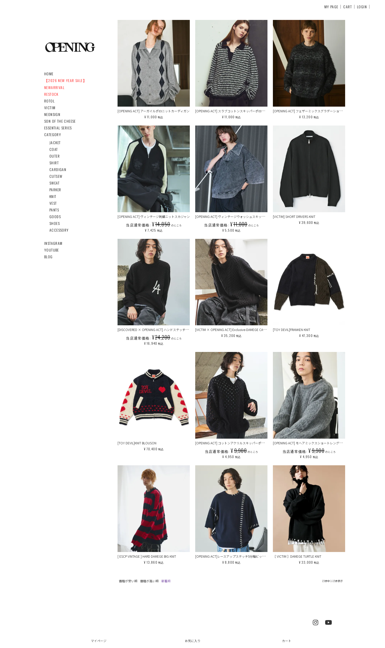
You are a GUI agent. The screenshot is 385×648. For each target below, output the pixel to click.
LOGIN (362, 6)
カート (286, 640)
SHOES (54, 223)
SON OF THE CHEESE (60, 121)
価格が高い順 (149, 581)
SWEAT (54, 183)
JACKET (55, 142)
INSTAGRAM (53, 243)
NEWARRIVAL (54, 87)
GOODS (55, 216)
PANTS (54, 209)
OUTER (54, 156)
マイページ (98, 640)
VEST (53, 203)
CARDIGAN (57, 169)
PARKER (55, 189)
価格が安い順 (128, 581)
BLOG (48, 256)
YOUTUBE (51, 250)
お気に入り (192, 640)
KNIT (52, 196)
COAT (53, 149)
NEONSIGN (52, 114)
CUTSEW (55, 176)
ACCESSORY (59, 230)
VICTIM (49, 107)
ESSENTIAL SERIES (58, 127)
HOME (49, 73)
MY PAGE (331, 6)
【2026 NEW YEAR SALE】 (65, 80)
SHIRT (54, 162)
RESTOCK (51, 94)
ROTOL (49, 101)
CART (347, 6)
